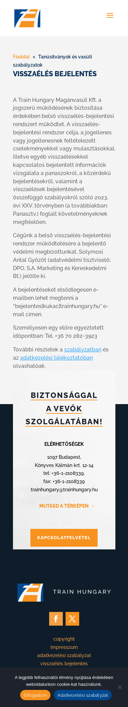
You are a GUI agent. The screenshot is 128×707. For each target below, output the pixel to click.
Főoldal (21, 56)
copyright (64, 639)
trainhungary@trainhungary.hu (64, 489)
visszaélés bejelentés (64, 663)
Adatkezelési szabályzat (82, 695)
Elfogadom (35, 695)
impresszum (64, 647)
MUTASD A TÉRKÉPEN (64, 506)
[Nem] (119, 687)
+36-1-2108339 (68, 473)
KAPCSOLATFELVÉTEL (64, 537)
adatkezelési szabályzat (64, 655)
